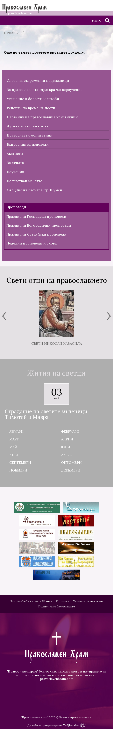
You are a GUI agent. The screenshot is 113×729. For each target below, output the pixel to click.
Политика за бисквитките (56, 606)
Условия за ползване (88, 601)
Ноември (18, 470)
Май (13, 447)
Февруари (70, 431)
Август (67, 454)
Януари (16, 431)
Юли (13, 454)
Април (67, 439)
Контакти (62, 601)
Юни (65, 447)
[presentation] (4, 316)
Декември (70, 470)
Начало (10, 33)
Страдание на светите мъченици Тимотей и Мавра (46, 414)
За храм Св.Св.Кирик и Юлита (31, 601)
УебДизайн (74, 725)
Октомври (71, 462)
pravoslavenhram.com (56, 679)
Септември (20, 462)
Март (14, 439)
